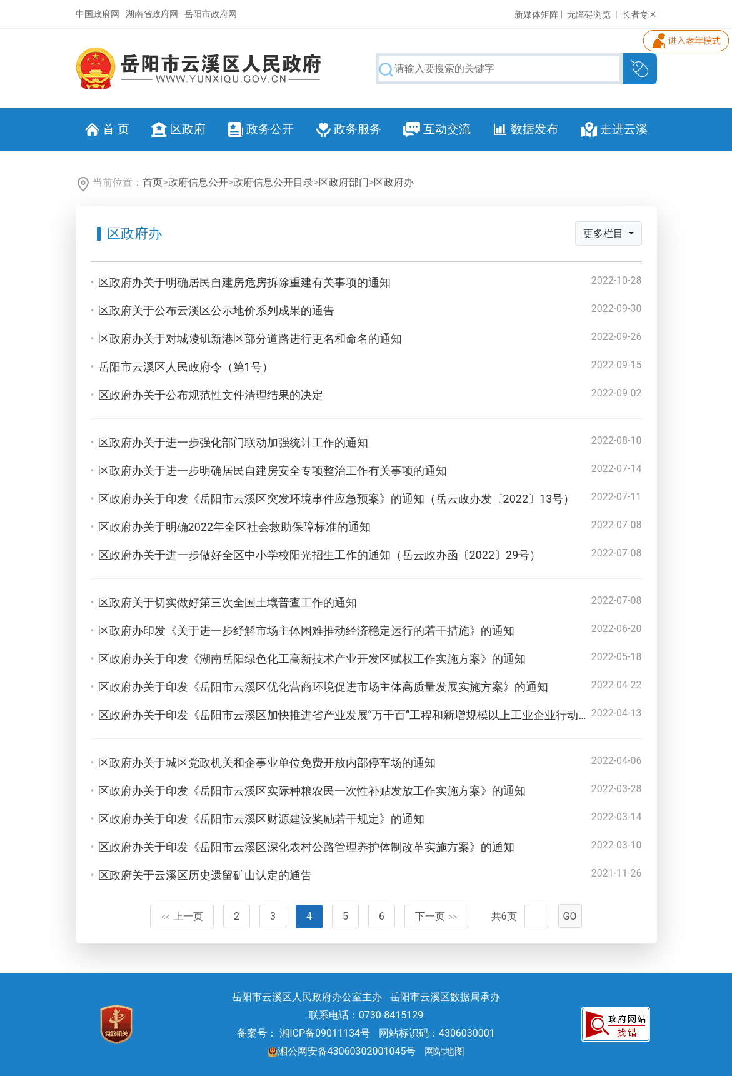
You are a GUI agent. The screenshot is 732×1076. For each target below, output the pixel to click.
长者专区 (639, 14)
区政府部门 (344, 182)
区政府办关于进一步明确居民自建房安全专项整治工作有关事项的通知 (272, 470)
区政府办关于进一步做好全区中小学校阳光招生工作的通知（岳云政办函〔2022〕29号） (319, 554)
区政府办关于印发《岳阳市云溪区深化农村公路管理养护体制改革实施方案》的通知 (306, 846)
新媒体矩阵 (536, 14)
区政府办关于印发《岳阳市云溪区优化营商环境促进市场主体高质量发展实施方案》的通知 (323, 686)
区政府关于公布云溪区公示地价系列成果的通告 (216, 310)
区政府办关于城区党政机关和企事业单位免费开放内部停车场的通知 (267, 762)
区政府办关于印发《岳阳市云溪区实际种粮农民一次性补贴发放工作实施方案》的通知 (312, 790)
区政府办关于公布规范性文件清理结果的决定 (210, 394)
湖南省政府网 (152, 14)
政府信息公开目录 (273, 182)
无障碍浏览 (589, 14)
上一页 (182, 916)
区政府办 (394, 182)
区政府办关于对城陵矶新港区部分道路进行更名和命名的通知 (250, 338)
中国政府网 (97, 14)
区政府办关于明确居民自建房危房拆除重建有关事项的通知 (244, 282)
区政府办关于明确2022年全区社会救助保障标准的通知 (234, 526)
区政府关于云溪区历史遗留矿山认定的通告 (205, 875)
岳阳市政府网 (210, 14)
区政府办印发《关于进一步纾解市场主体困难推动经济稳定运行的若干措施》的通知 (306, 630)
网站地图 (444, 1051)
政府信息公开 (198, 182)
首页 (153, 182)
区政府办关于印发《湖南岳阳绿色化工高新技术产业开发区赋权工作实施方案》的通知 (312, 658)
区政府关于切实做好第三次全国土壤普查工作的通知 (227, 602)
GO (570, 916)
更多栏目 (604, 233)
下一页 (436, 916)
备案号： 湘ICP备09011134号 (303, 1033)
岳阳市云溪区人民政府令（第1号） (185, 366)
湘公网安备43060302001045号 (342, 1051)
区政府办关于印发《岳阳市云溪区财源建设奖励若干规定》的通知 (261, 818)
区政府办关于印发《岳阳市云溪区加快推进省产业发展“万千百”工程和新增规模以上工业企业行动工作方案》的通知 (383, 715)
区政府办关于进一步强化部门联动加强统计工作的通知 (233, 442)
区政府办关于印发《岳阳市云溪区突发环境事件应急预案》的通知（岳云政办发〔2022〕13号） (336, 498)
